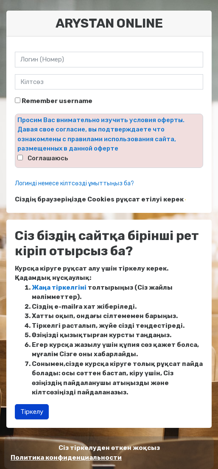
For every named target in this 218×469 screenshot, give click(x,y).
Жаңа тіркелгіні (59, 287)
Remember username (57, 101)
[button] (185, 199)
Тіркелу (31, 412)
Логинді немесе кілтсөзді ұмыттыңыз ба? (74, 183)
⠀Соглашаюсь (45, 158)
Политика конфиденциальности (66, 457)
